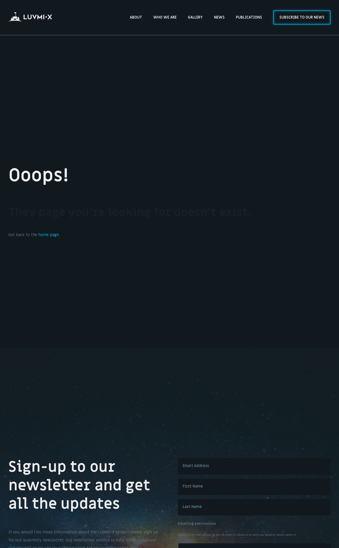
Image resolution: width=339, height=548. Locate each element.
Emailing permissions (197, 523)
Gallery (195, 17)
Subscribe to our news (301, 17)
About (136, 17)
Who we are (165, 17)
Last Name (192, 507)
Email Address (196, 466)
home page (48, 235)
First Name (193, 486)
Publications (249, 17)
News (219, 17)
